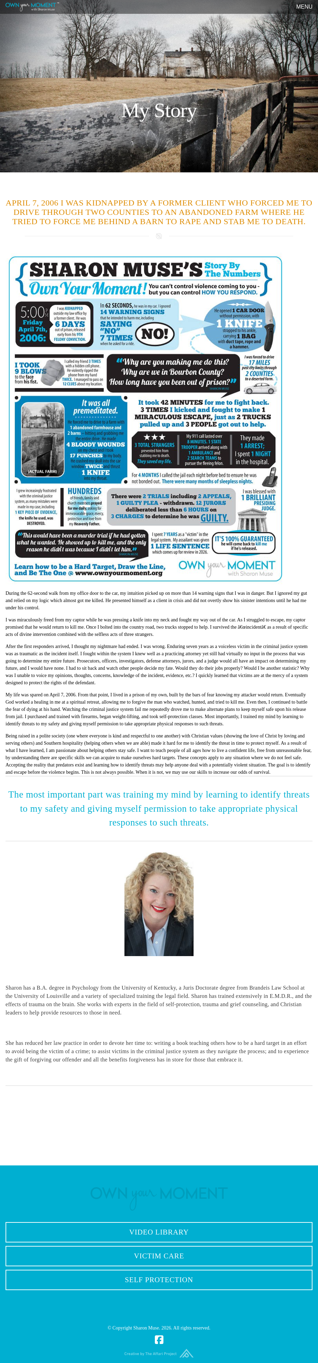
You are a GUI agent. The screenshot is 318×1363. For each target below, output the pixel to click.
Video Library (159, 1232)
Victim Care (159, 1256)
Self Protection (159, 1280)
